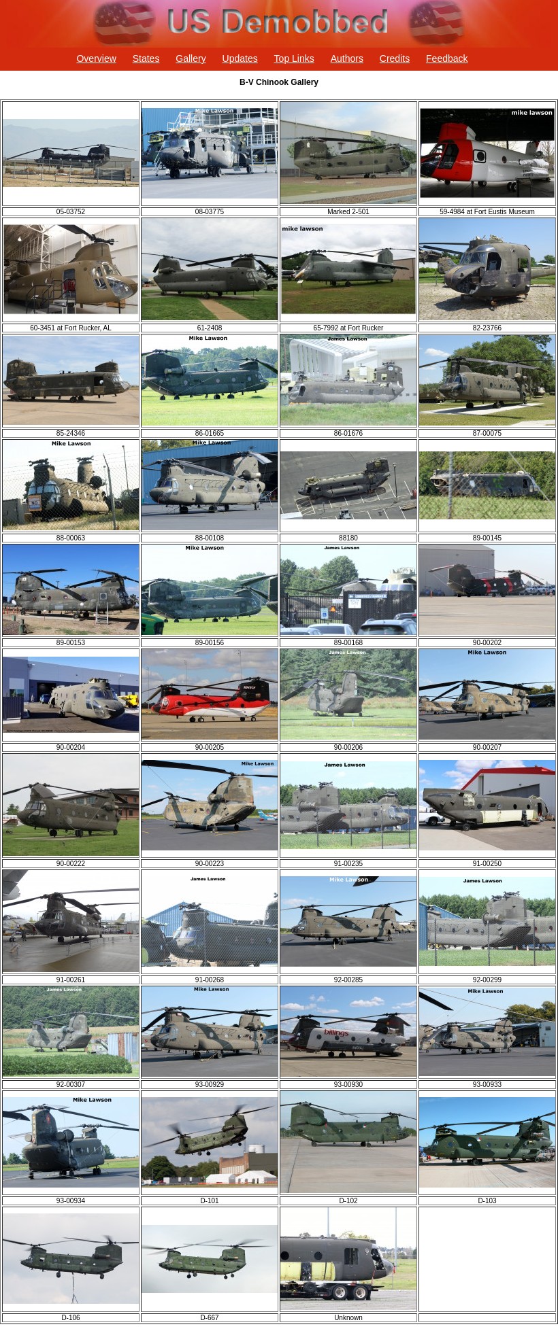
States (146, 58)
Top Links (294, 58)
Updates (240, 58)
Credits (395, 58)
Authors (347, 58)
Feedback (446, 58)
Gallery (191, 58)
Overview (96, 58)
